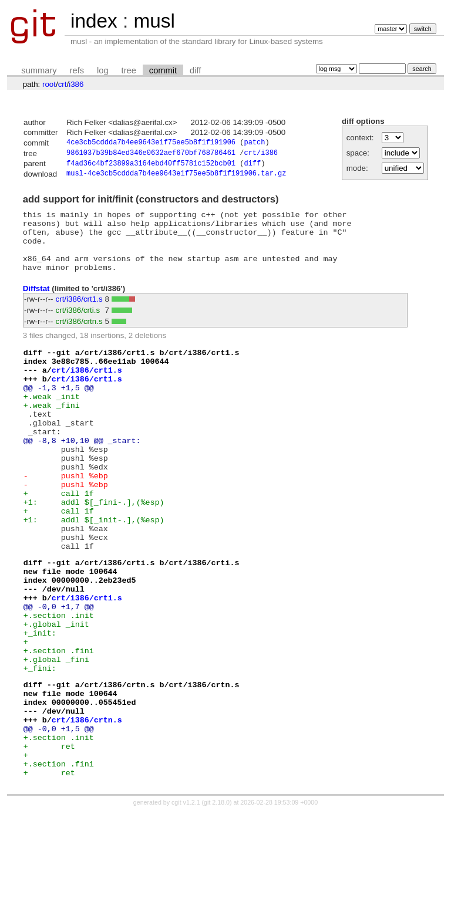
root (49, 84)
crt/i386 (261, 155)
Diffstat (36, 304)
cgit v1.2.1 (185, 901)
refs (77, 70)
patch (254, 143)
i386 (76, 84)
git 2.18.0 (217, 901)
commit (163, 70)
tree (129, 70)
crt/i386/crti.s (78, 326)
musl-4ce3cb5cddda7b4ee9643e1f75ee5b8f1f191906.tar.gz (176, 178)
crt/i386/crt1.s (79, 315)
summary (38, 70)
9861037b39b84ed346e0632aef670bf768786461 (150, 155)
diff (195, 70)
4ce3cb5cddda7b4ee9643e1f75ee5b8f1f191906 (150, 143)
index (93, 21)
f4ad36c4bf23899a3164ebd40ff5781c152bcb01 (150, 166)
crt (62, 84)
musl (153, 21)
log (103, 70)
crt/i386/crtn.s (79, 337)
